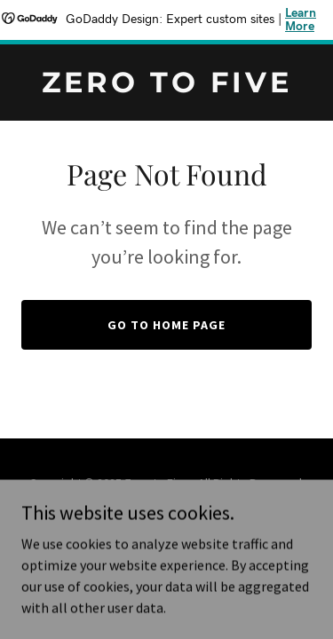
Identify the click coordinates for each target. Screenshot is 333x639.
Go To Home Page (166, 325)
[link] (166, 87)
